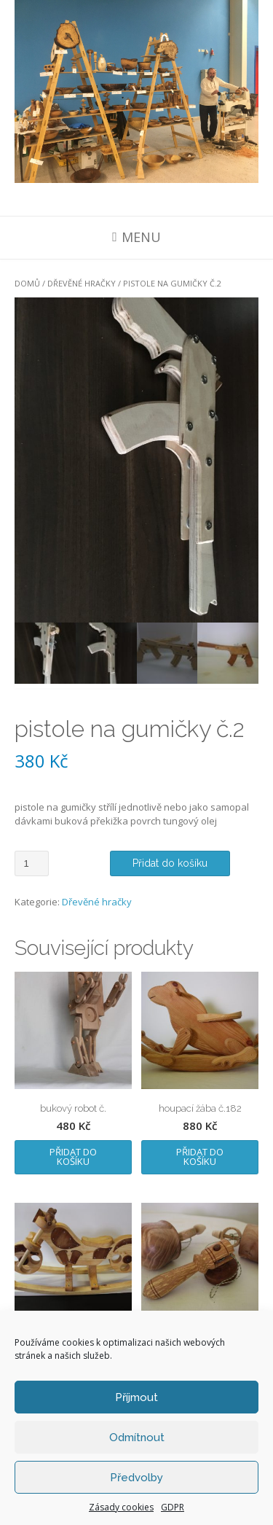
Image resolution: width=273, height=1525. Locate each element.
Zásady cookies (121, 1507)
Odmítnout (137, 1437)
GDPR (172, 1507)
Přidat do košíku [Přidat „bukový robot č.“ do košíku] (73, 1156)
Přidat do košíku (169, 863)
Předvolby (136, 1477)
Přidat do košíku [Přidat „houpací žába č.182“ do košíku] (199, 1156)
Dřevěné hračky (81, 283)
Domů (27, 283)
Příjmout (136, 1397)
